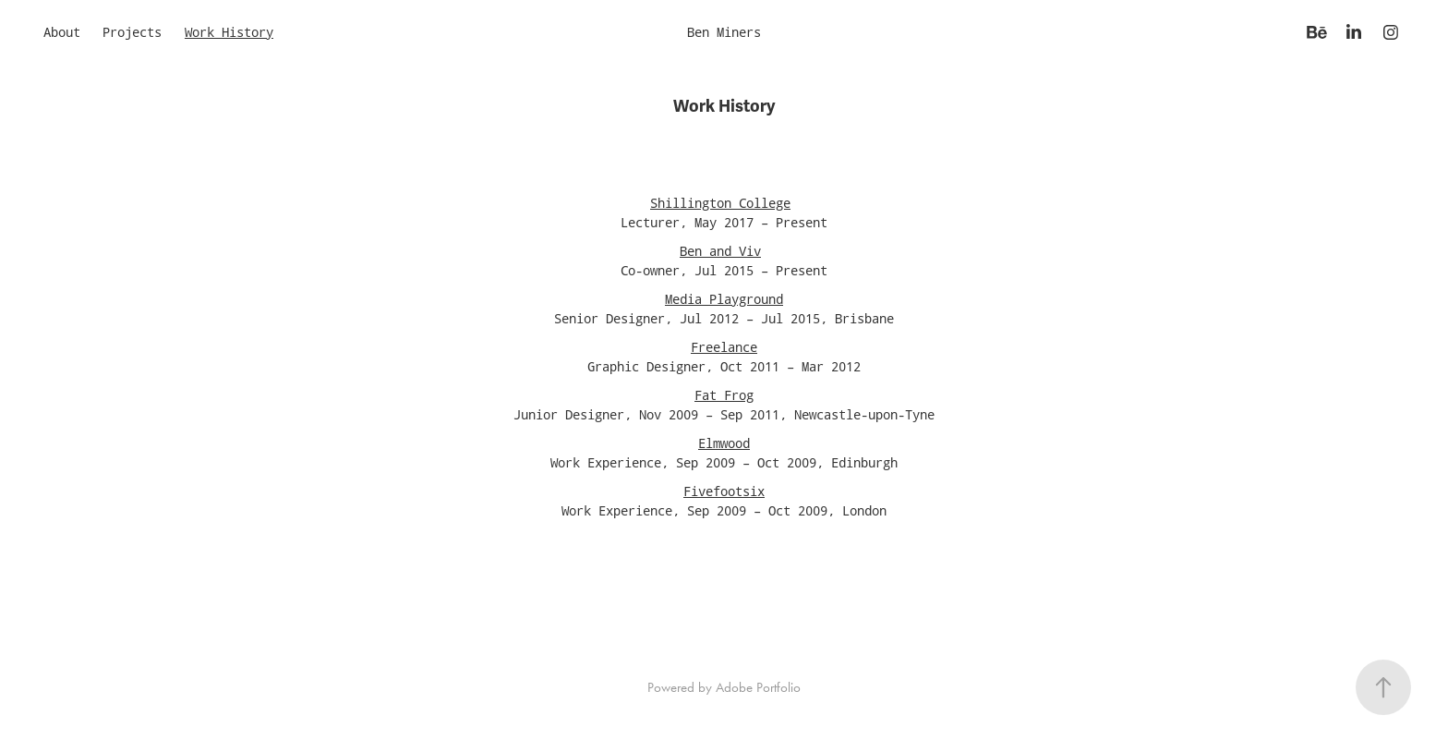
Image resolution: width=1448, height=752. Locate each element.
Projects (132, 32)
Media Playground (724, 299)
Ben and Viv (720, 251)
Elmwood (724, 443)
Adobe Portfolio (758, 687)
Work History (229, 32)
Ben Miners (724, 32)
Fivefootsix (724, 491)
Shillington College (720, 203)
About (61, 32)
